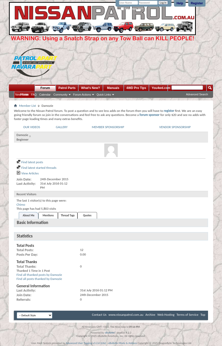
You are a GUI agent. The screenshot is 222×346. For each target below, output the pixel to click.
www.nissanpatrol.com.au (125, 315)
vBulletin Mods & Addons (122, 343)
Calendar (45, 94)
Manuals (113, 88)
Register (197, 3)
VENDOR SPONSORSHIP (175, 127)
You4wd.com (161, 88)
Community (60, 94)
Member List (27, 106)
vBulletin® (110, 332)
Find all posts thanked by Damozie (39, 279)
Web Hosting (166, 315)
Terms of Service (187, 315)
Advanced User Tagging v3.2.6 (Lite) (86, 343)
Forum (45, 88)
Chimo (21, 204)
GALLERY (62, 127)
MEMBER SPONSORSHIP (108, 127)
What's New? (90, 88)
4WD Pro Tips (136, 88)
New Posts (22, 94)
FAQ (34, 94)
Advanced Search (197, 94)
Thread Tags (67, 215)
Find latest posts (30, 162)
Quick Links (104, 94)
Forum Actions (82, 94)
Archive (150, 315)
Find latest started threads (36, 168)
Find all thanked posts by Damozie (39, 275)
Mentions (48, 215)
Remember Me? (132, 9)
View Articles (28, 173)
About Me (29, 215)
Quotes (87, 215)
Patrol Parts (66, 88)
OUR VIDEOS (31, 127)
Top (202, 315)
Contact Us (99, 315)
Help (180, 3)
